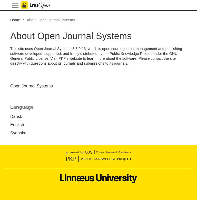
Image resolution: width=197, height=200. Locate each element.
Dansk (16, 116)
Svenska (18, 133)
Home (15, 20)
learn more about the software (111, 58)
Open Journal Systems (31, 86)
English (17, 125)
